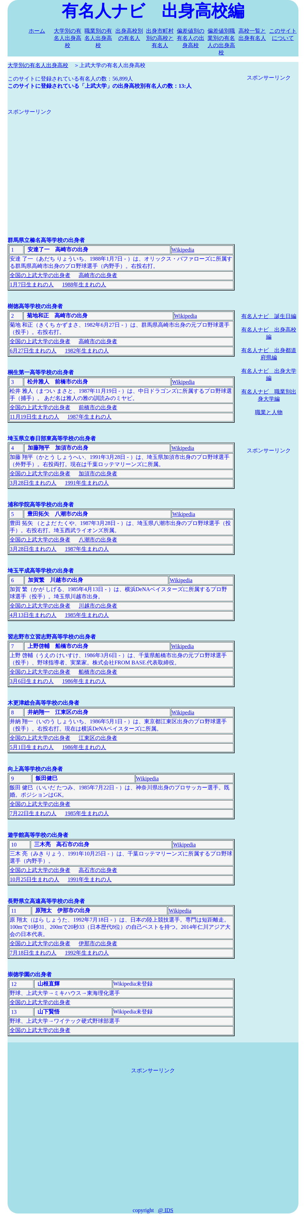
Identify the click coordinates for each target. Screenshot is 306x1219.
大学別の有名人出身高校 (67, 38)
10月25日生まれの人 (34, 879)
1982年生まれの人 (87, 351)
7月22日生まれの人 (33, 813)
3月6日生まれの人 (32, 681)
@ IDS (165, 1210)
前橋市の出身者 (98, 407)
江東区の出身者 (98, 738)
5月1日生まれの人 (32, 747)
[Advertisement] (121, 164)
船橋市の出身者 (98, 672)
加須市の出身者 (98, 473)
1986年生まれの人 (84, 681)
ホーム (37, 31)
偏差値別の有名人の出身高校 (190, 38)
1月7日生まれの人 (32, 284)
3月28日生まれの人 (33, 483)
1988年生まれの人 (84, 284)
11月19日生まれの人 (34, 417)
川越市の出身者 (98, 606)
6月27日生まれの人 (33, 351)
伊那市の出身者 (98, 943)
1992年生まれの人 (87, 953)
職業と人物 (269, 412)
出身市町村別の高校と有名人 (160, 38)
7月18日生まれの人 (33, 953)
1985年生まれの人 (87, 615)
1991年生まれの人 (87, 483)
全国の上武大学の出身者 (40, 275)
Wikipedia (183, 250)
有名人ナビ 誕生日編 (268, 316)
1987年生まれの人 (90, 417)
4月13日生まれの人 (33, 615)
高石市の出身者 (98, 870)
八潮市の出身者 (98, 540)
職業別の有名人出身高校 (98, 38)
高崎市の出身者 (98, 275)
